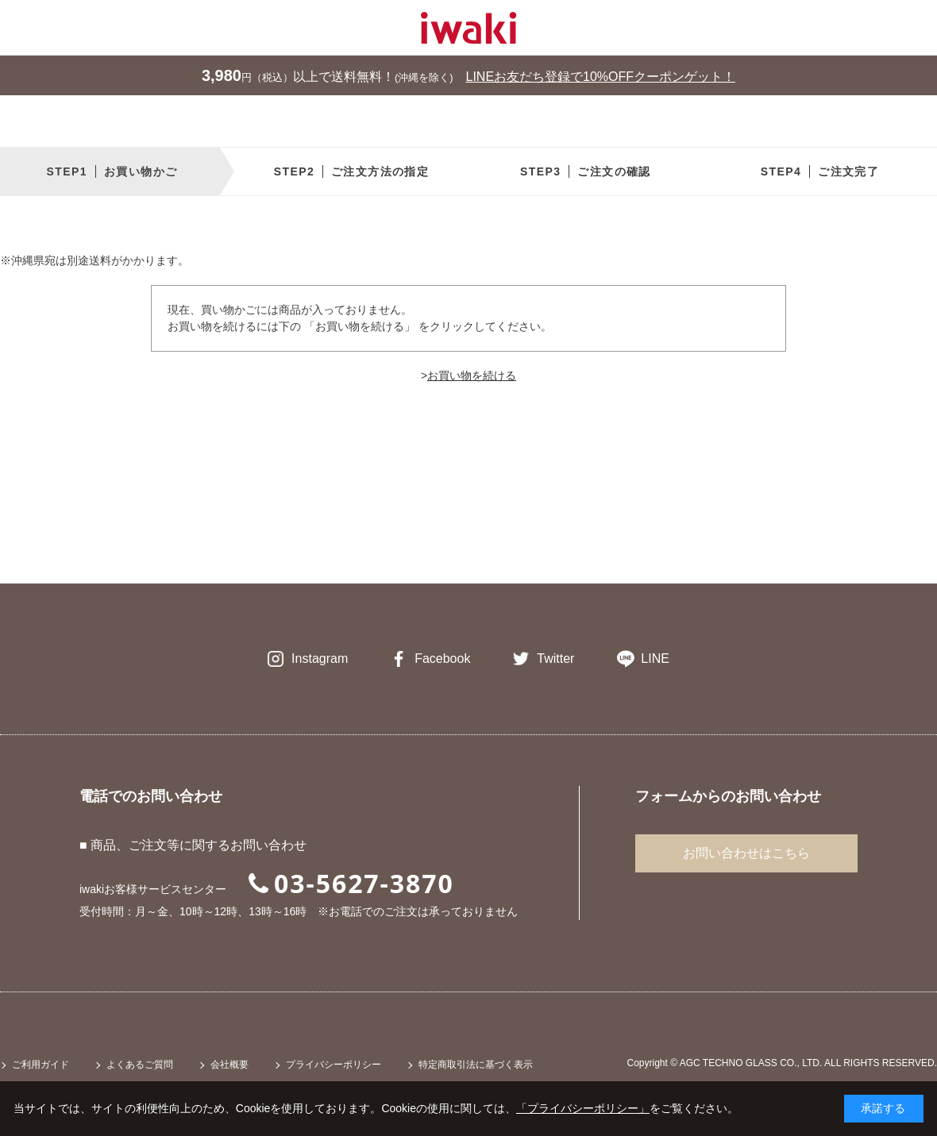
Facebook (442, 658)
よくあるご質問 (139, 1064)
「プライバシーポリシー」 (583, 1108)
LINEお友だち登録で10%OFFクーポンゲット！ (601, 76)
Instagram (319, 658)
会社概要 (229, 1064)
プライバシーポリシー (333, 1064)
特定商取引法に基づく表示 (475, 1064)
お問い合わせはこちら (746, 853)
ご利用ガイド (40, 1064)
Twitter (555, 658)
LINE (655, 658)
